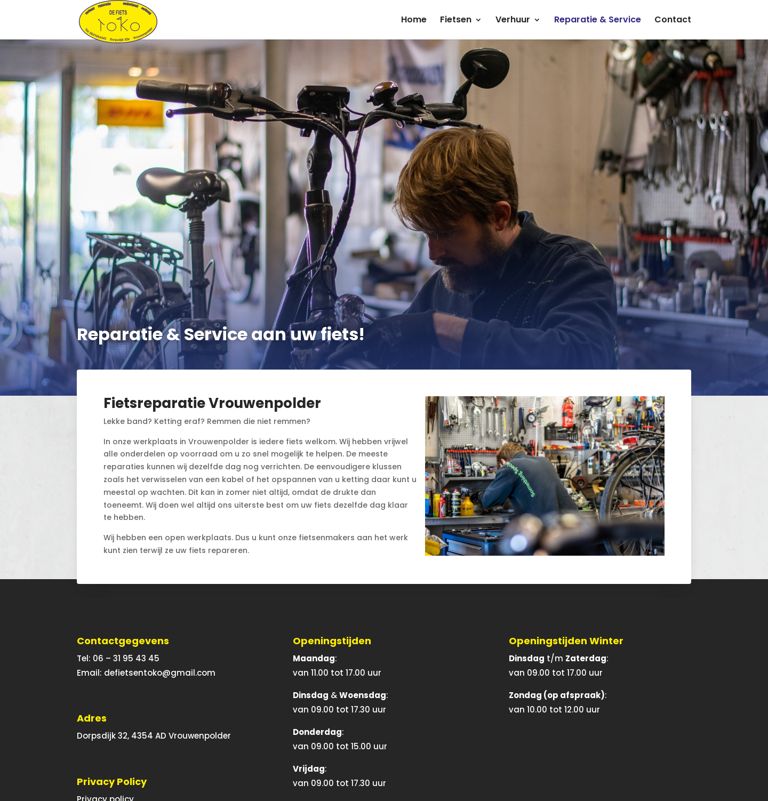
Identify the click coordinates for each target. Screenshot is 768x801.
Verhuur (512, 21)
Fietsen (455, 21)
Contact (672, 21)
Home (414, 21)
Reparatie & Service (597, 21)
